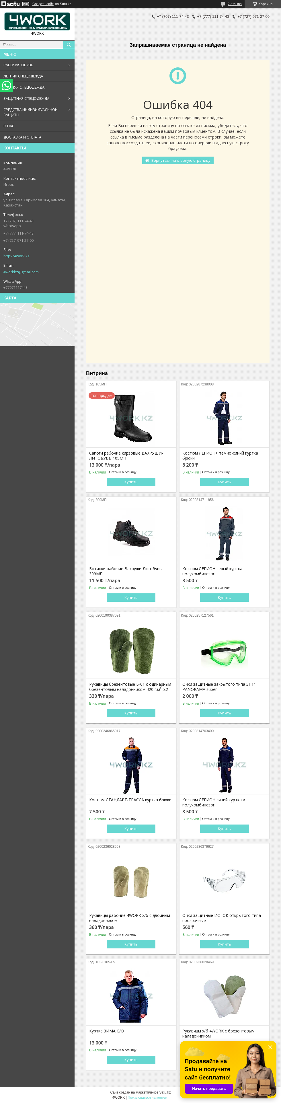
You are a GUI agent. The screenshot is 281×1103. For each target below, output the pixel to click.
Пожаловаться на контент (148, 1098)
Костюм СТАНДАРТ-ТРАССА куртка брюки (130, 799)
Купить (131, 481)
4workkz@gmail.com (21, 271)
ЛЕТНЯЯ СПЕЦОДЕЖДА (23, 76)
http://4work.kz (16, 255)
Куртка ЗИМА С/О (106, 1031)
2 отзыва (235, 4)
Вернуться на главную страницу (180, 160)
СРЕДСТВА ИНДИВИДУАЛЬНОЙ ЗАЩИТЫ (30, 112)
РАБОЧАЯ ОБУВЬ (18, 64)
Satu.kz (165, 1092)
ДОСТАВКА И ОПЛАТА (22, 137)
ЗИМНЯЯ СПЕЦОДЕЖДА (23, 87)
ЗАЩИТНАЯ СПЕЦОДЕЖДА (26, 98)
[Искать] (69, 44)
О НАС (8, 125)
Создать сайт (43, 4)
